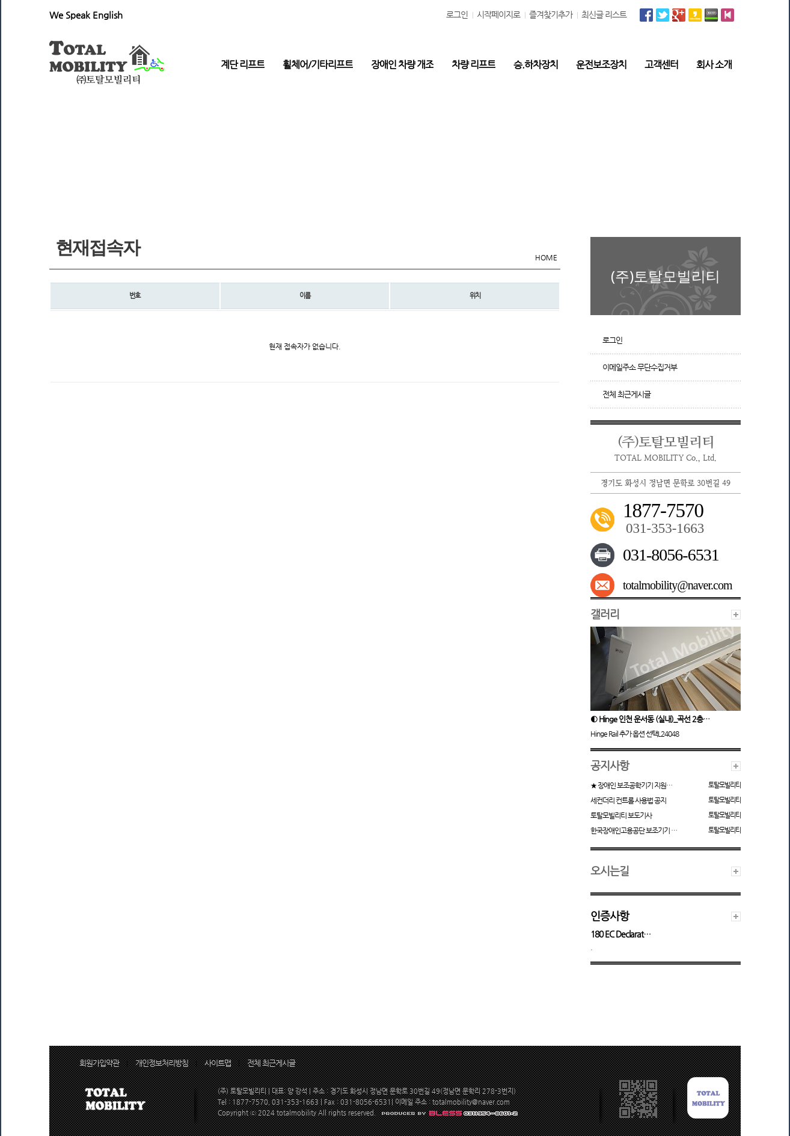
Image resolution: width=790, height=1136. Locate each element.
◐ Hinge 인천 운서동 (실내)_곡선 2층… (649, 718)
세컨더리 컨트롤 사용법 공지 (628, 800)
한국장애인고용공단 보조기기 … (633, 830)
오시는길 (609, 870)
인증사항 (609, 915)
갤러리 (604, 613)
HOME (546, 257)
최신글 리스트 (603, 14)
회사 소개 (714, 64)
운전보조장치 (601, 64)
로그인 (457, 14)
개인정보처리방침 (161, 1062)
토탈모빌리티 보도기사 (621, 815)
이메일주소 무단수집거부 (639, 367)
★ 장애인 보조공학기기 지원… (631, 785)
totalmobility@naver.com (677, 585)
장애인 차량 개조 (402, 64)
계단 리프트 (243, 64)
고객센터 (661, 64)
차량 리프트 (473, 64)
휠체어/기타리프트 (318, 64)
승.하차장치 (535, 64)
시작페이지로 (498, 14)
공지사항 (609, 765)
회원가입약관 (99, 1062)
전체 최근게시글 (626, 394)
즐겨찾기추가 (550, 14)
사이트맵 (217, 1062)
